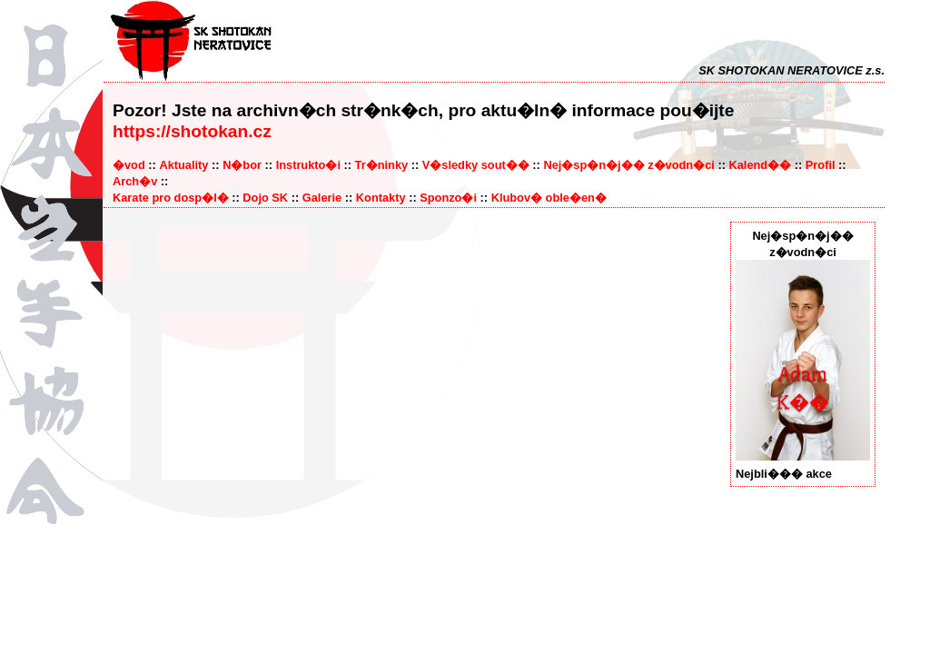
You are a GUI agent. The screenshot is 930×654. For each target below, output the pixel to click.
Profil (821, 165)
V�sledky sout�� (475, 165)
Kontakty (381, 197)
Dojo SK (265, 197)
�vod (129, 165)
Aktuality (183, 165)
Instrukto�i (308, 165)
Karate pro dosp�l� (171, 197)
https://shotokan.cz (192, 131)
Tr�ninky (382, 165)
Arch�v (135, 181)
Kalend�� (759, 165)
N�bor (242, 165)
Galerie (321, 197)
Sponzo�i (448, 197)
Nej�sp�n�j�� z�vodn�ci (628, 165)
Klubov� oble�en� (549, 197)
